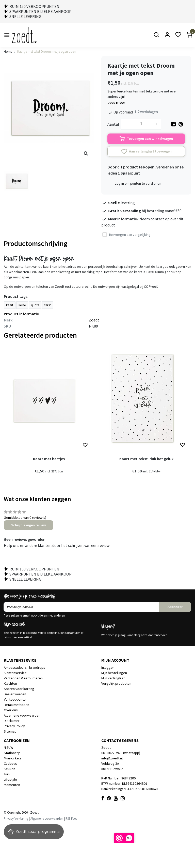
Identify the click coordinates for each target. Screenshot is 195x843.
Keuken (9, 769)
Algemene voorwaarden (22, 715)
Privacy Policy (14, 726)
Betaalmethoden (16, 704)
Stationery (12, 753)
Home (8, 51)
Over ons (11, 710)
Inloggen (108, 667)
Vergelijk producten (116, 683)
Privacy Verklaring (16, 818)
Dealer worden (15, 694)
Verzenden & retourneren (23, 678)
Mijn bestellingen (114, 672)
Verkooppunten (15, 699)
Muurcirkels (12, 758)
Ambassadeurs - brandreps (24, 667)
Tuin (7, 774)
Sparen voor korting (19, 688)
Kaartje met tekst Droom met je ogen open (46, 51)
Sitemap (10, 731)
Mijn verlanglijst (113, 678)
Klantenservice (15, 672)
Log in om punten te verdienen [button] (138, 183)
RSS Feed (71, 818)
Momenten (12, 784)
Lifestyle (10, 779)
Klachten (10, 683)
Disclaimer (12, 720)
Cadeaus (10, 763)
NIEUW (8, 747)
